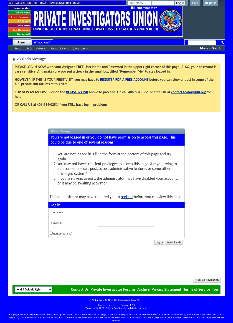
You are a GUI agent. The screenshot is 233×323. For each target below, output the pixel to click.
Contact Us (80, 289)
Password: (56, 223)
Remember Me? (144, 8)
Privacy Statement (166, 289)
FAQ (29, 48)
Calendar (41, 48)
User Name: (57, 212)
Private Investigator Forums (113, 289)
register (127, 196)
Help (195, 3)
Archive (143, 289)
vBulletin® (116, 305)
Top (215, 289)
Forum (22, 42)
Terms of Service (196, 289)
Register (210, 3)
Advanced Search (210, 48)
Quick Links (79, 48)
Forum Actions (59, 48)
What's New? (42, 42)
